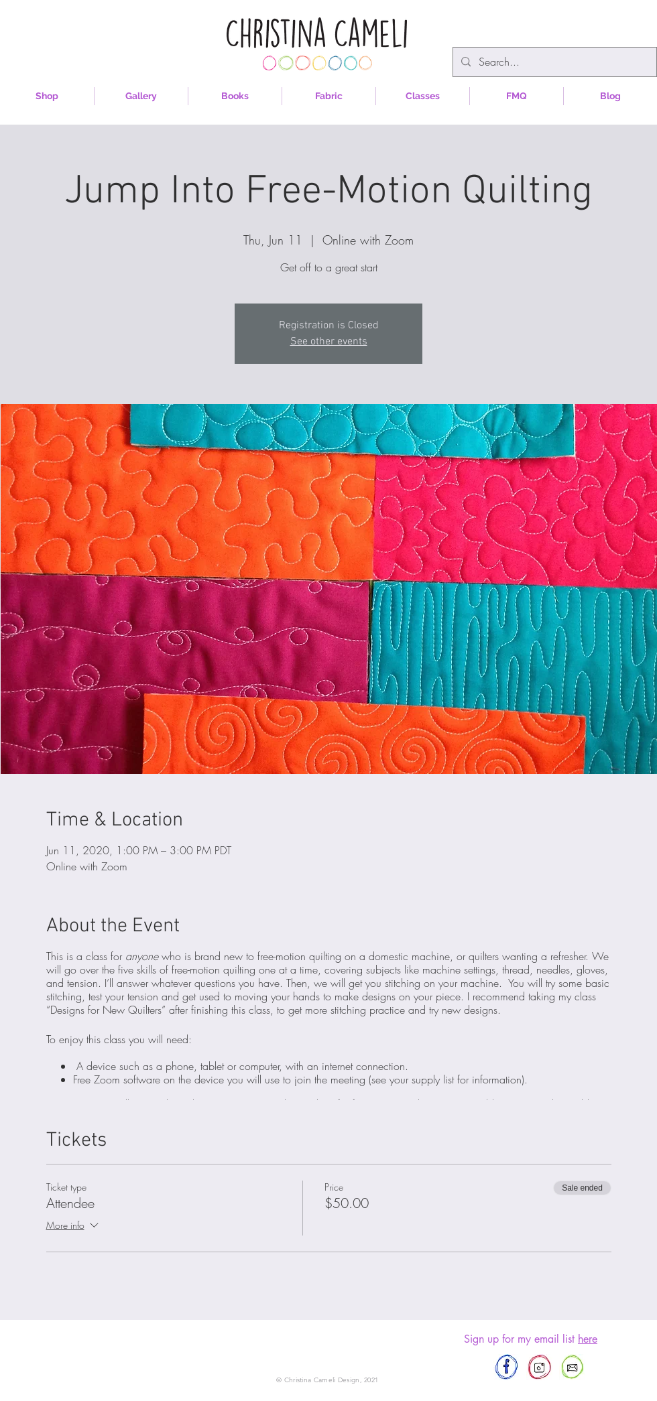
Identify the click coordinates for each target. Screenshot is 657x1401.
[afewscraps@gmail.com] (572, 1367)
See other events (328, 341)
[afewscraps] (506, 1367)
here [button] (587, 1339)
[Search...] (553, 62)
